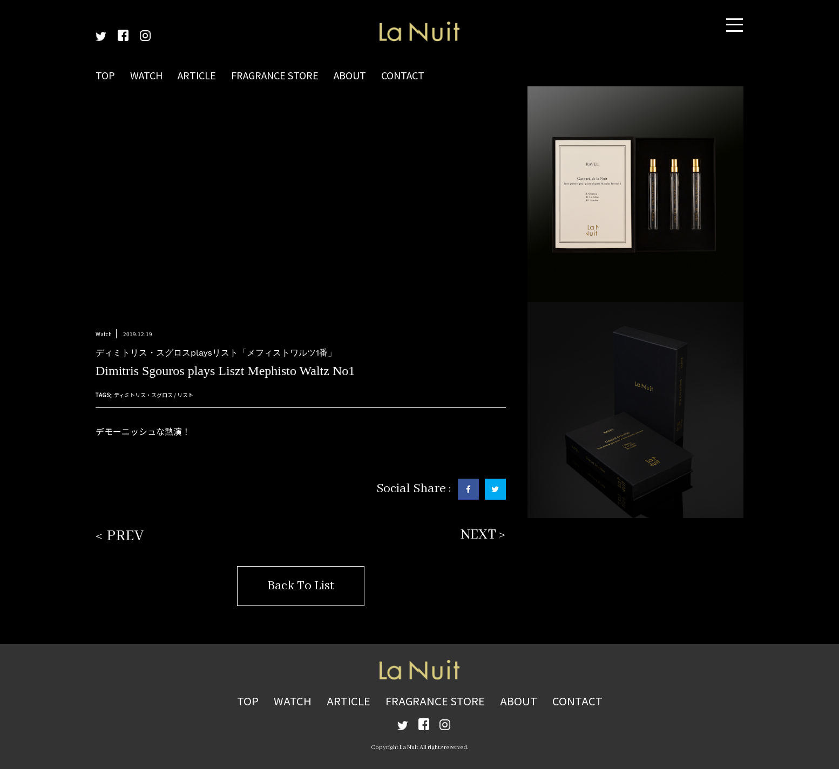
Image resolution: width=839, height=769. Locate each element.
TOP (105, 75)
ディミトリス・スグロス (143, 395)
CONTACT (402, 75)
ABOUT (350, 75)
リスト (185, 395)
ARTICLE (197, 75)
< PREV (120, 536)
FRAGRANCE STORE (275, 75)
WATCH (146, 75)
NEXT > (483, 535)
